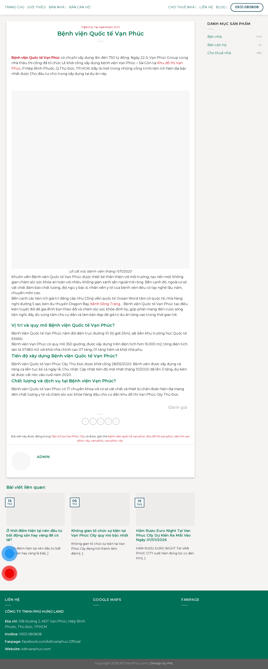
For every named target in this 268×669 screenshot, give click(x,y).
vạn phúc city (114, 440)
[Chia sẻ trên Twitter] (93, 421)
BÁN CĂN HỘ (79, 7)
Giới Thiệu (36, 7)
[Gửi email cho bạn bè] (100, 421)
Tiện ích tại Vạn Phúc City (100, 27)
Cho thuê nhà (182, 7)
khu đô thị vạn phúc (160, 436)
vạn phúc (97, 440)
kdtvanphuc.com (36, 649)
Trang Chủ (15, 7)
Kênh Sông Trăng (105, 304)
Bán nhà (57, 7)
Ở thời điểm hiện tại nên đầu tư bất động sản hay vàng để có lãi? (34, 535)
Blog (221, 7)
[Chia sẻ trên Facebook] (85, 421)
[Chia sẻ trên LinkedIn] (115, 421)
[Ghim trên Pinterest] (108, 421)
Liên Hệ (206, 7)
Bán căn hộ (216, 45)
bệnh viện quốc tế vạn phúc (126, 436)
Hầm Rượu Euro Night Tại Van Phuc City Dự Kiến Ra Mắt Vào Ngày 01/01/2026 (163, 535)
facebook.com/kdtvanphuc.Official (51, 642)
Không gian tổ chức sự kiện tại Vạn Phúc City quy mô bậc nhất (99, 533)
